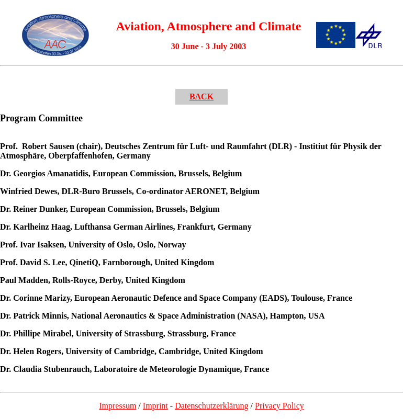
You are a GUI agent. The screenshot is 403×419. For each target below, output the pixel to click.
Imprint (155, 405)
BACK (201, 96)
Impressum (117, 405)
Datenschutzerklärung (211, 405)
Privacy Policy (279, 405)
